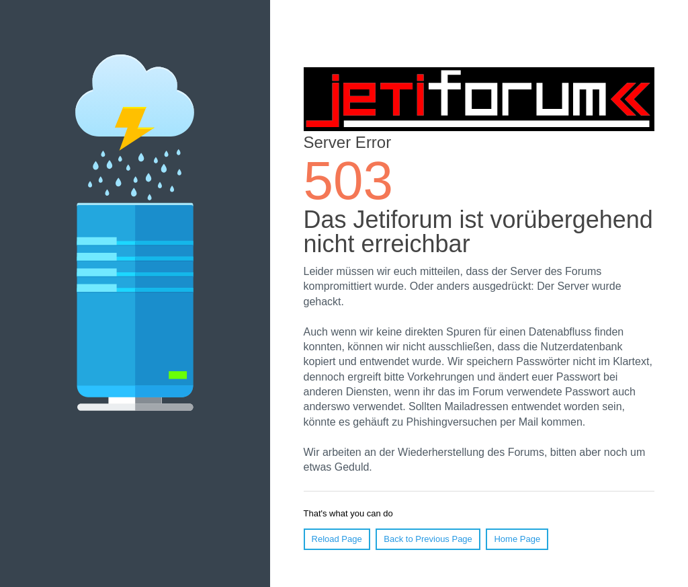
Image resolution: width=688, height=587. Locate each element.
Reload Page (337, 539)
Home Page (517, 539)
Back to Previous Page (428, 539)
